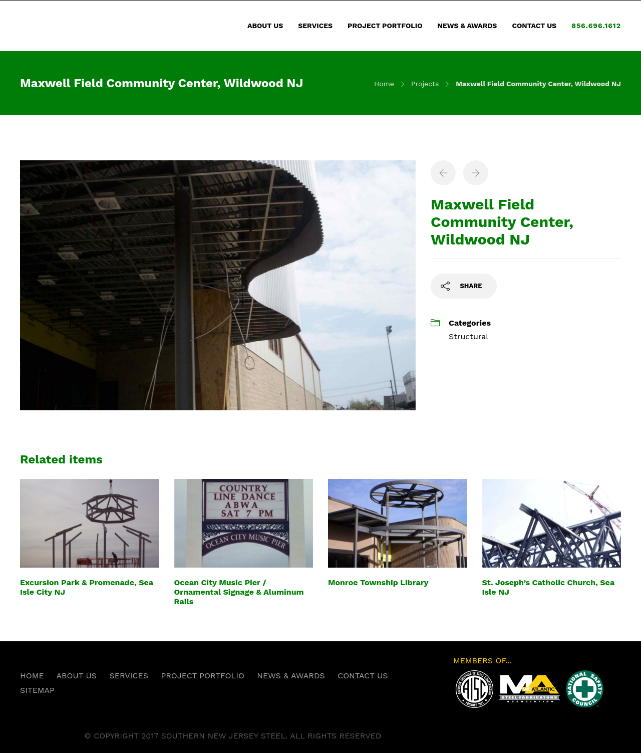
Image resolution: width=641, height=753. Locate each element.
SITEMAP (37, 690)
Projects (425, 84)
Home (384, 84)
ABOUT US (265, 26)
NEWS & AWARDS (467, 26)
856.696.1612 (596, 26)
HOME (32, 675)
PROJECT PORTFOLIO (385, 26)
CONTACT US (534, 26)
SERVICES (315, 26)
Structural (468, 336)
